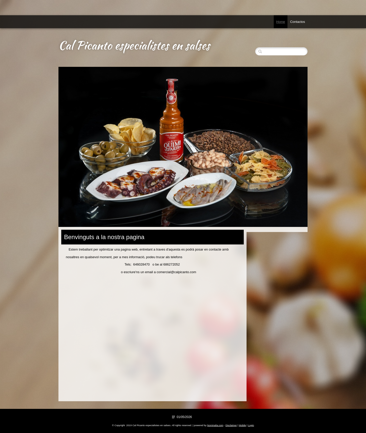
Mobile (242, 425)
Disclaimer (231, 425)
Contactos (297, 22)
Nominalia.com (215, 425)
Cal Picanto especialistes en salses (134, 45)
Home (280, 22)
